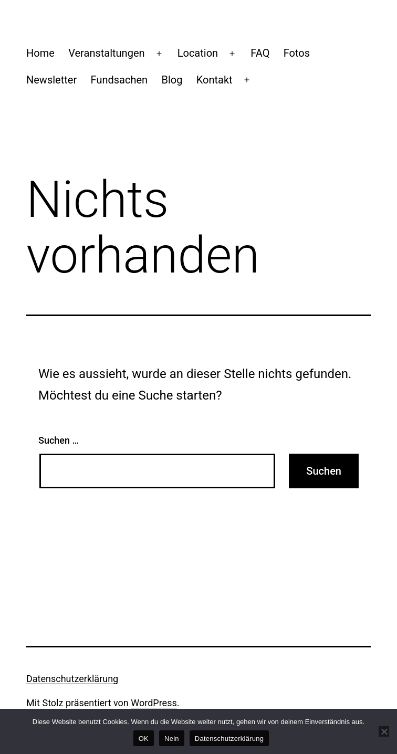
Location (197, 53)
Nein (171, 738)
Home (40, 53)
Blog (171, 80)
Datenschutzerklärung (72, 678)
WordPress (153, 702)
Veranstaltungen (106, 53)
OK (144, 738)
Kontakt (214, 80)
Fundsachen (119, 80)
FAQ (259, 53)
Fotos (297, 53)
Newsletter (51, 80)
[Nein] (384, 731)
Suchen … (58, 440)
